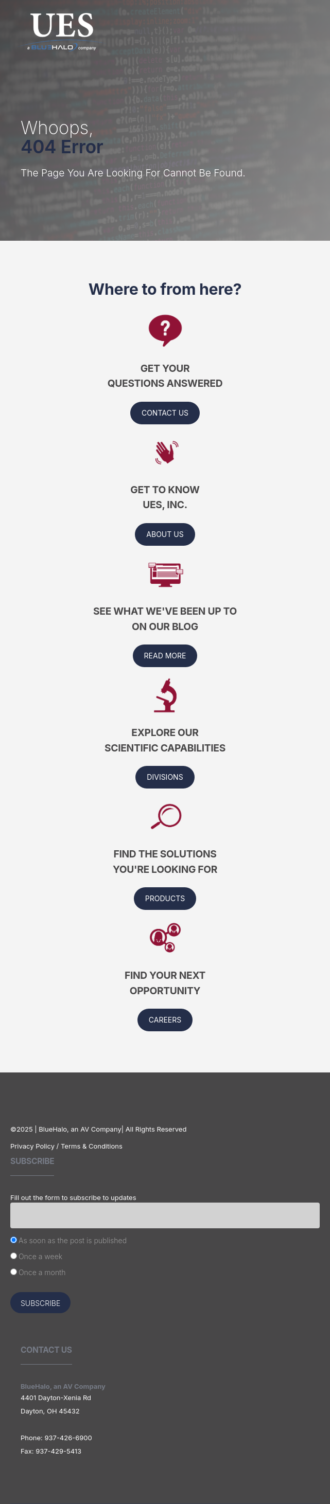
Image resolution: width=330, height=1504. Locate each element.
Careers (165, 1019)
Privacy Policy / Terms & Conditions (66, 1146)
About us (164, 534)
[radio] (165, 1241)
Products (165, 898)
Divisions (165, 777)
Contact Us (165, 412)
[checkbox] (165, 1257)
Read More (165, 655)
